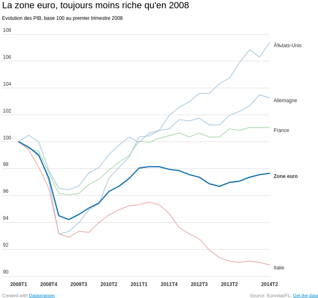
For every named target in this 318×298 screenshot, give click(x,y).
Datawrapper (42, 295)
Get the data (305, 295)
